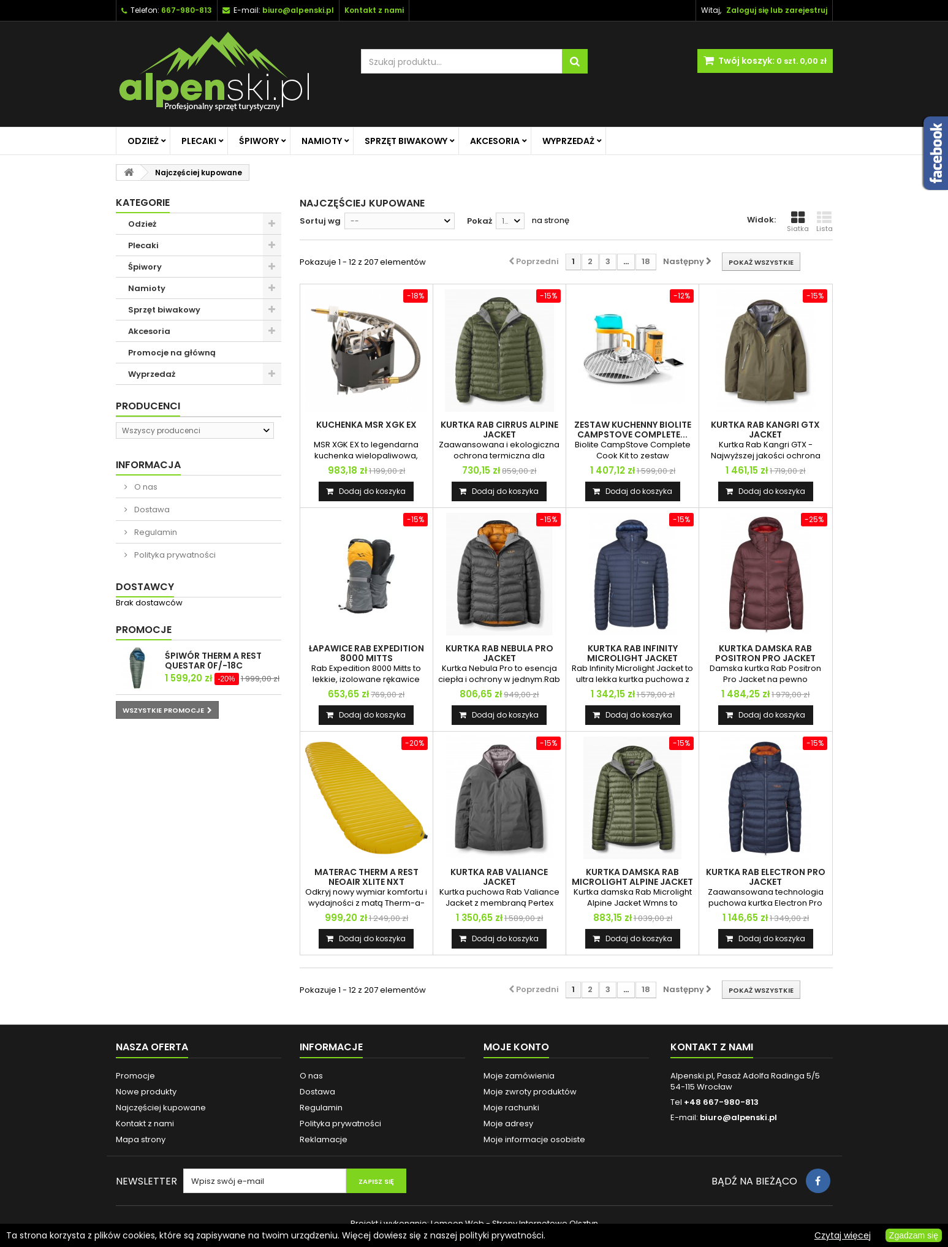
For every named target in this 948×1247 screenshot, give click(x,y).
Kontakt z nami (145, 1123)
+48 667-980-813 (721, 1102)
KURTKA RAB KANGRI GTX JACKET (765, 429)
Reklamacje (323, 1139)
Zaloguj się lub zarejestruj (776, 10)
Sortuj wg (320, 221)
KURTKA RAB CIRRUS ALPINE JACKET (499, 429)
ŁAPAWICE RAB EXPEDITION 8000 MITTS (366, 653)
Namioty (321, 141)
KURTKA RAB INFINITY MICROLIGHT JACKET (632, 653)
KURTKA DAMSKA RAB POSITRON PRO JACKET (765, 653)
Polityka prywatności (174, 555)
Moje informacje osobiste (534, 1139)
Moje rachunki (511, 1107)
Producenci (148, 406)
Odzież (143, 141)
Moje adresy (508, 1123)
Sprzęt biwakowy (406, 141)
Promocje (144, 630)
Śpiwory (259, 141)
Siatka (798, 221)
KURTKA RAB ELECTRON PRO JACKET (765, 877)
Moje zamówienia (519, 1076)
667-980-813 (186, 10)
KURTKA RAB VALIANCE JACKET (499, 877)
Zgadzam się (913, 1235)
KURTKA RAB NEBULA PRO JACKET (499, 653)
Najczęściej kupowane (161, 1107)
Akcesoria (495, 141)
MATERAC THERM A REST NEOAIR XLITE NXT (366, 877)
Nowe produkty (146, 1091)
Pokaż (479, 221)
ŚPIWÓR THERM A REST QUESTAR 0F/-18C (213, 661)
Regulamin (154, 532)
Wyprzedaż (568, 141)
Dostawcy (145, 587)
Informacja (148, 465)
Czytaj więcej (842, 1235)
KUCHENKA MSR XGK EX (366, 425)
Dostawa (151, 509)
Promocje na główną (172, 352)
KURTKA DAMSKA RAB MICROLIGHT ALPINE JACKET (632, 877)
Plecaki (198, 141)
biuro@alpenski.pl (298, 10)
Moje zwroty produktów (530, 1091)
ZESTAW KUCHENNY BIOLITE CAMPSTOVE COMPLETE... (632, 429)
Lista (824, 221)
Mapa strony (140, 1139)
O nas (144, 487)
